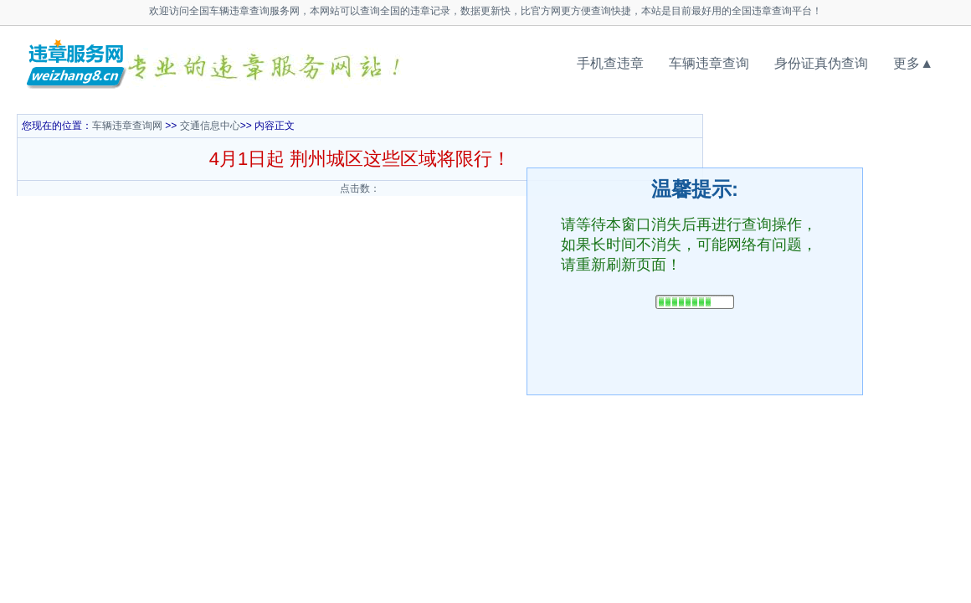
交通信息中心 (210, 125)
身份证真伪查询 (821, 63)
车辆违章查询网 (127, 125)
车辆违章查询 (709, 63)
